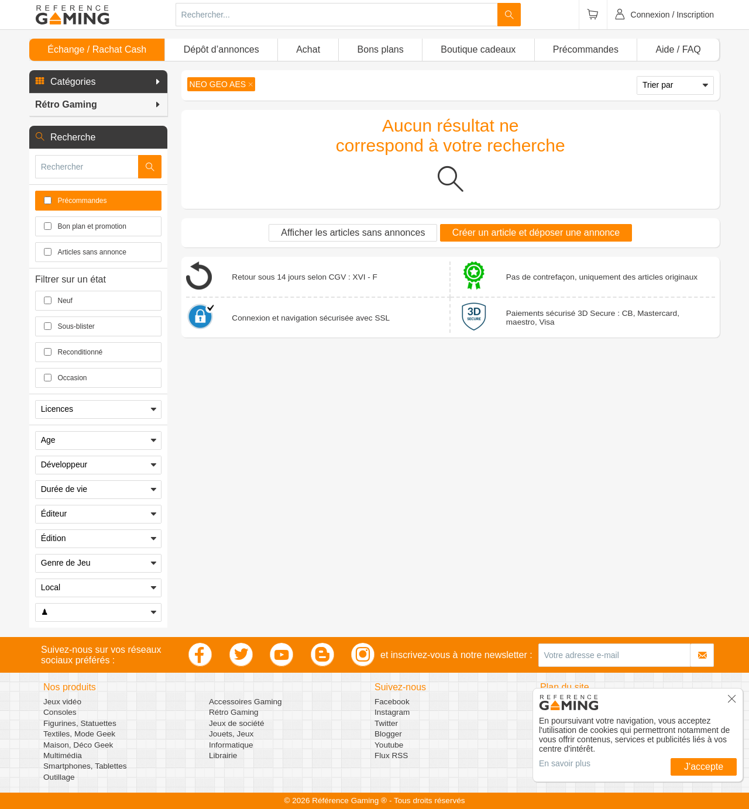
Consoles (60, 712)
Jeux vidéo (62, 701)
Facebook (392, 701)
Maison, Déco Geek (78, 745)
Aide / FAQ (677, 49)
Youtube (388, 745)
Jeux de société (236, 723)
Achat (308, 49)
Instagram (392, 712)
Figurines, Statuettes (79, 723)
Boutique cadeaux (478, 49)
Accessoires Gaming (245, 701)
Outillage (59, 777)
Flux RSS (391, 755)
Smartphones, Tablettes (85, 766)
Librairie (223, 755)
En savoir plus (564, 763)
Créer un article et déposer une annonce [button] (536, 232)
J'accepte (703, 767)
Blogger (388, 733)
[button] (98, 82)
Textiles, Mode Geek (79, 733)
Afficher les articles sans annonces (353, 232)
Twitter (386, 723)
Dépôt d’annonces (221, 49)
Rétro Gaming (234, 712)
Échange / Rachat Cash (96, 49)
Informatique (231, 745)
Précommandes (586, 49)
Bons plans (381, 49)
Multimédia (62, 755)
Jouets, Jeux (231, 733)
